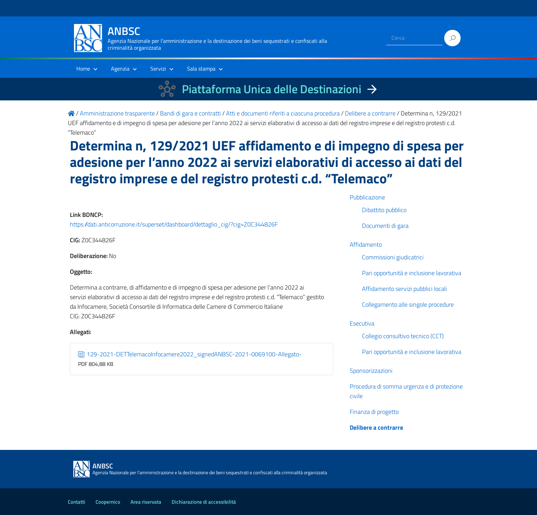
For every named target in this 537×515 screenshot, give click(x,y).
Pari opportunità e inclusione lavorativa (411, 273)
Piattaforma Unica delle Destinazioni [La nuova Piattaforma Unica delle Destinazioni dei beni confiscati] (271, 89)
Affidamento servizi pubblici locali (404, 288)
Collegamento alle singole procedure (408, 304)
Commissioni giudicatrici (393, 257)
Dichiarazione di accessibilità (204, 502)
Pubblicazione (367, 197)
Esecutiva (362, 323)
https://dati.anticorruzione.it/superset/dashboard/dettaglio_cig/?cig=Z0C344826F (174, 224)
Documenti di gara (385, 225)
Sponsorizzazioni (371, 370)
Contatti (76, 502)
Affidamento (366, 244)
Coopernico (108, 502)
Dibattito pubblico (384, 209)
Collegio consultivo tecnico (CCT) (403, 336)
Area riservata (145, 502)
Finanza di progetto (374, 411)
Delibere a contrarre (376, 427)
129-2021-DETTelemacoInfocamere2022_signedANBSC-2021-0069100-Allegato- (190, 354)
